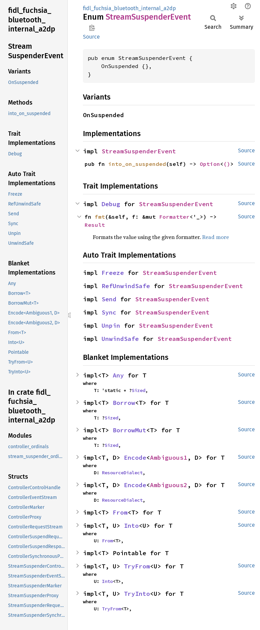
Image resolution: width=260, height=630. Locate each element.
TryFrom (137, 566)
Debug (111, 204)
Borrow (124, 403)
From (120, 512)
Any (118, 375)
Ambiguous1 (168, 457)
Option (210, 163)
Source (91, 37)
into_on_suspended (137, 163)
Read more (215, 237)
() (226, 163)
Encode (135, 457)
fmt (100, 216)
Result (95, 224)
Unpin (111, 325)
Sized (138, 390)
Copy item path (92, 28)
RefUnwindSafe (126, 286)
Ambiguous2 (168, 485)
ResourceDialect (122, 473)
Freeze (113, 273)
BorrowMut (129, 430)
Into (131, 525)
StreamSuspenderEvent (139, 151)
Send (109, 299)
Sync (109, 312)
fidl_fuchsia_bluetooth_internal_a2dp (129, 8)
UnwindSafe (120, 339)
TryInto (137, 594)
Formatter (174, 216)
